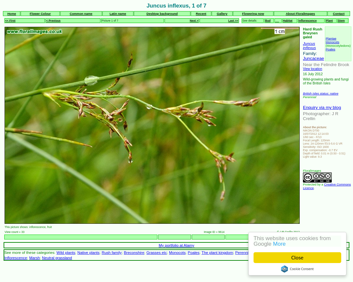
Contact (338, 13)
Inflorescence (307, 20)
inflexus (309, 47)
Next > (194, 20)
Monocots (332, 42)
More (279, 244)
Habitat (287, 20)
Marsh (34, 258)
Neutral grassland (57, 258)
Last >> (233, 20)
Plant (329, 20)
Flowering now (253, 13)
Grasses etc (156, 252)
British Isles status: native (320, 93)
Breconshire (134, 252)
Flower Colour (40, 13)
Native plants (88, 252)
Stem (341, 20)
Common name (81, 13)
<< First (10, 20)
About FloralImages (300, 13)
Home (11, 13)
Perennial (243, 252)
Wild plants (66, 252)
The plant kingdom (217, 252)
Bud (268, 20)
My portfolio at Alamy (176, 245)
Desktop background (162, 13)
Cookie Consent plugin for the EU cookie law (297, 269)
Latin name (118, 13)
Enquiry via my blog (322, 107)
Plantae (331, 38)
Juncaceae (313, 58)
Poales (330, 49)
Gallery (222, 13)
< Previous (53, 20)
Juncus (309, 43)
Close (297, 257)
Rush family (112, 252)
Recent (201, 13)
